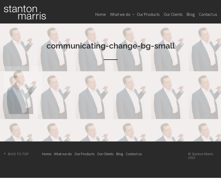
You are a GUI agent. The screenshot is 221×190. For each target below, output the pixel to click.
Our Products (148, 14)
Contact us (208, 14)
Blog (191, 14)
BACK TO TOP (18, 154)
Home (100, 14)
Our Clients (173, 14)
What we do (120, 14)
